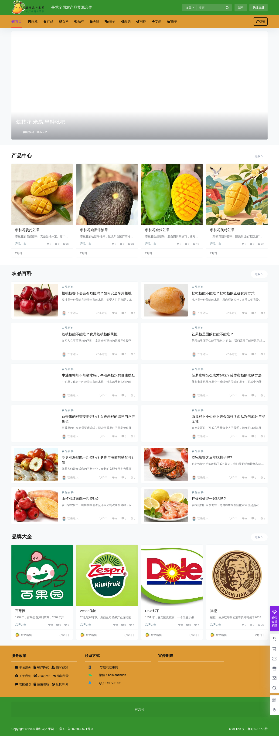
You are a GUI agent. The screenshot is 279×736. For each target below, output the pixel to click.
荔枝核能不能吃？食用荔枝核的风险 (90, 334)
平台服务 (23, 667)
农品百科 (68, 287)
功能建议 (23, 684)
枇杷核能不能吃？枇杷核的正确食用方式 (223, 293)
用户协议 (42, 667)
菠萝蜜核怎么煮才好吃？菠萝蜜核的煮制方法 (227, 375)
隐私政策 (59, 667)
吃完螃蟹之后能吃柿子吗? (212, 457)
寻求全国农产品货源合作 (71, 7)
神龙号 (139, 709)
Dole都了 (152, 611)
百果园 (20, 611)
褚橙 (213, 611)
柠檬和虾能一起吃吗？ (209, 498)
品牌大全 (20, 624)
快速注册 (258, 7)
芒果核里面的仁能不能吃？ (213, 334)
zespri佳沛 (88, 611)
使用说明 (42, 684)
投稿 (260, 21)
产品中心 (20, 243)
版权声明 (60, 684)
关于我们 (23, 676)
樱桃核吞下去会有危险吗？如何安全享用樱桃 (97, 293)
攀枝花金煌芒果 (157, 230)
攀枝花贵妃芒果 (27, 230)
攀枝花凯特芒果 (222, 230)
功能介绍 (42, 676)
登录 (241, 7)
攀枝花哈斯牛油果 (94, 230)
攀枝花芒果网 (44, 729)
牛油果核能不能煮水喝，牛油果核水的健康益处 (98, 375)
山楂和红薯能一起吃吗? (80, 498)
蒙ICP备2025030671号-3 (76, 729)
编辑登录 (61, 676)
